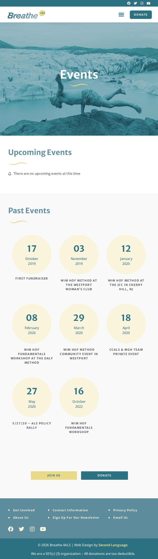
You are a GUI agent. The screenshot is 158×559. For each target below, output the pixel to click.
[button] (121, 14)
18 (126, 317)
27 (32, 391)
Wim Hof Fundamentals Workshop (79, 428)
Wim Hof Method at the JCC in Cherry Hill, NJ (126, 285)
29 (79, 317)
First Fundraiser (31, 278)
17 (32, 248)
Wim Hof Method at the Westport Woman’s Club (79, 285)
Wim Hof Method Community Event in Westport (79, 354)
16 (79, 391)
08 (32, 317)
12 (126, 248)
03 (78, 248)
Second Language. (114, 545)
